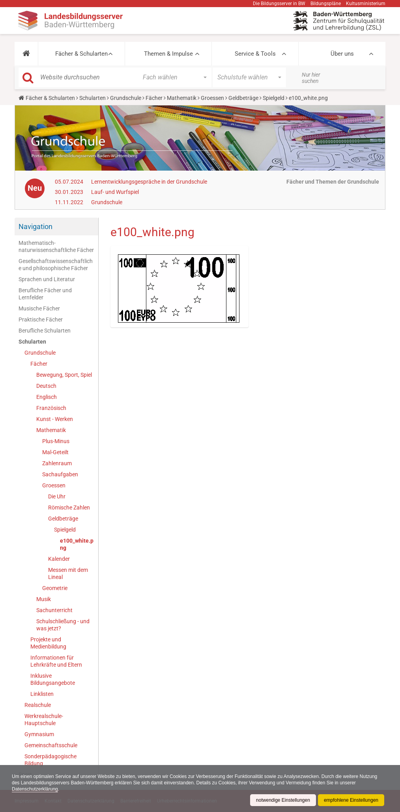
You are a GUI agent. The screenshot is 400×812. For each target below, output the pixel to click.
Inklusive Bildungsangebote (52, 679)
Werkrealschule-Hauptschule (43, 719)
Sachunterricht (54, 610)
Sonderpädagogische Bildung (50, 760)
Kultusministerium (365, 3)
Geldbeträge (243, 98)
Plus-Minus (55, 441)
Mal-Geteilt (55, 452)
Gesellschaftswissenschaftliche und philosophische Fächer (56, 264)
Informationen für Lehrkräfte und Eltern (56, 661)
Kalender (59, 559)
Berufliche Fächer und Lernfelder (45, 294)
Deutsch (46, 386)
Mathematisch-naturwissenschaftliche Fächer (56, 246)
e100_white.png (76, 544)
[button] (26, 54)
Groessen (212, 98)
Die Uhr (56, 496)
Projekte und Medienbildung (48, 643)
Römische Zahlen (69, 507)
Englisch (46, 397)
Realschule (37, 705)
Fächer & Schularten (81, 53)
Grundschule (125, 98)
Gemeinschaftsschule (50, 745)
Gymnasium (39, 734)
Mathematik (181, 98)
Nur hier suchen (311, 77)
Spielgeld (273, 98)
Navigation (35, 226)
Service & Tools (255, 53)
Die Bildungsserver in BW (279, 3)
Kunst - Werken (54, 419)
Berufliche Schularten (45, 330)
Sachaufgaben (60, 474)
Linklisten (42, 694)
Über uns (342, 53)
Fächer (154, 98)
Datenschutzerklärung (35, 789)
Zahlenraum (57, 463)
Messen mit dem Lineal (68, 573)
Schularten (92, 98)
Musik (43, 599)
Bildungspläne (325, 3)
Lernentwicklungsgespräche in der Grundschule (149, 182)
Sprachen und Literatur (47, 279)
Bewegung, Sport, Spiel (64, 375)
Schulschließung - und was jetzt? (63, 625)
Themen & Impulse (168, 53)
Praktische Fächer (41, 319)
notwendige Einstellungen (283, 800)
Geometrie (54, 588)
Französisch (51, 408)
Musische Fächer (39, 308)
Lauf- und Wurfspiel (115, 192)
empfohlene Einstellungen (351, 800)
